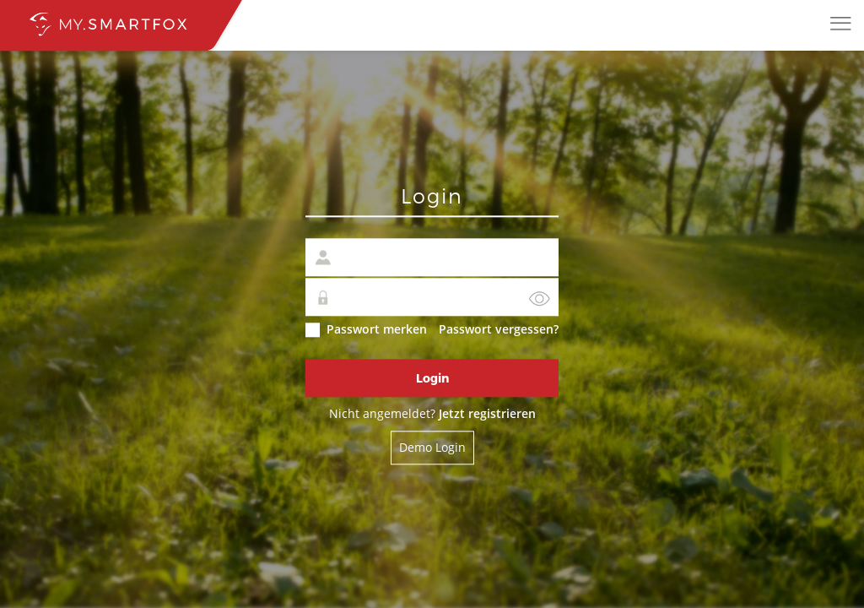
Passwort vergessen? (499, 330)
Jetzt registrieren (487, 414)
